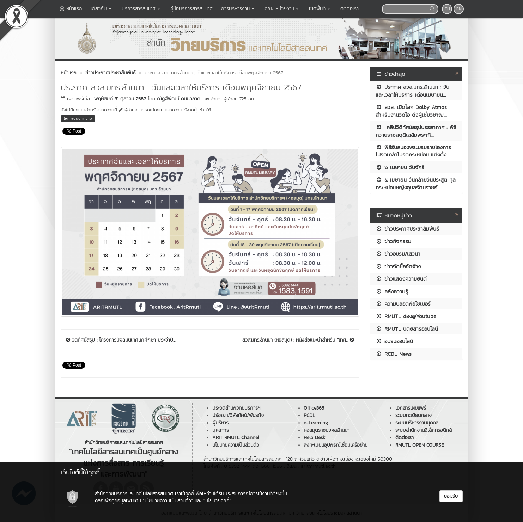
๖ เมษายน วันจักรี (400, 167)
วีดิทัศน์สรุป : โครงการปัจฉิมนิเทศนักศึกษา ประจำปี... (120, 340)
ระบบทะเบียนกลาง (413, 415)
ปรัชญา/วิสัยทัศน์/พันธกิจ (238, 415)
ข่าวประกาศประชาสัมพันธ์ (407, 229)
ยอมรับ (451, 496)
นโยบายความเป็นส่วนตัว (235, 445)
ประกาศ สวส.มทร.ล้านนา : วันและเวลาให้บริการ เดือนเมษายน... (412, 90)
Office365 (314, 408)
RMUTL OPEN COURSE (419, 445)
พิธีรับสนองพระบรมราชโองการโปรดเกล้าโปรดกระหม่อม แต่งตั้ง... (413, 151)
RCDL (309, 415)
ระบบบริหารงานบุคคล (416, 422)
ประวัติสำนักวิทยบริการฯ (236, 408)
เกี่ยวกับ (102, 8)
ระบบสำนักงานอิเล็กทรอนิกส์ (423, 430)
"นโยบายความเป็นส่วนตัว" (168, 500)
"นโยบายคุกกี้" (217, 500)
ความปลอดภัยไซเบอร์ (403, 304)
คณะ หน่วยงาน (282, 8)
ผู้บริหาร (220, 422)
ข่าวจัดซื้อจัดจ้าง (398, 266)
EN (459, 9)
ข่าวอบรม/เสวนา (398, 254)
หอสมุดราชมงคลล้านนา (326, 430)
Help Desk (314, 437)
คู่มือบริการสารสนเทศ (191, 8)
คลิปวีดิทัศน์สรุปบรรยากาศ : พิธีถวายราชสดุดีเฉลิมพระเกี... (416, 131)
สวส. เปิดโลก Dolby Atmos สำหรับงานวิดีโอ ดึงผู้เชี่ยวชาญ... (411, 110)
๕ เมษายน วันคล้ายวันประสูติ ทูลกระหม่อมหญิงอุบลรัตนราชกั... (416, 183)
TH (447, 9)
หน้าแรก (71, 8)
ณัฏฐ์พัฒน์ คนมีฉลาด (178, 99)
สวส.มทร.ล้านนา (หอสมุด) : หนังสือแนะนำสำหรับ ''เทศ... (298, 340)
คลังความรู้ (392, 291)
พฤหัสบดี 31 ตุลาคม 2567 (120, 99)
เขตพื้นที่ (320, 8)
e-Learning (316, 422)
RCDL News (394, 354)
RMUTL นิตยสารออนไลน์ (407, 329)
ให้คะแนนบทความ (78, 118)
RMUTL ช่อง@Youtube (406, 316)
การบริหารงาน (238, 8)
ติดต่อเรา (349, 8)
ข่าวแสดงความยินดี (401, 279)
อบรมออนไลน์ (394, 341)
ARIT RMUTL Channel (235, 437)
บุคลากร (220, 430)
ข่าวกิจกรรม (393, 241)
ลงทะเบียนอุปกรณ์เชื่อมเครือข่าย (335, 445)
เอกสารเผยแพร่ (410, 408)
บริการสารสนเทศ (142, 8)
